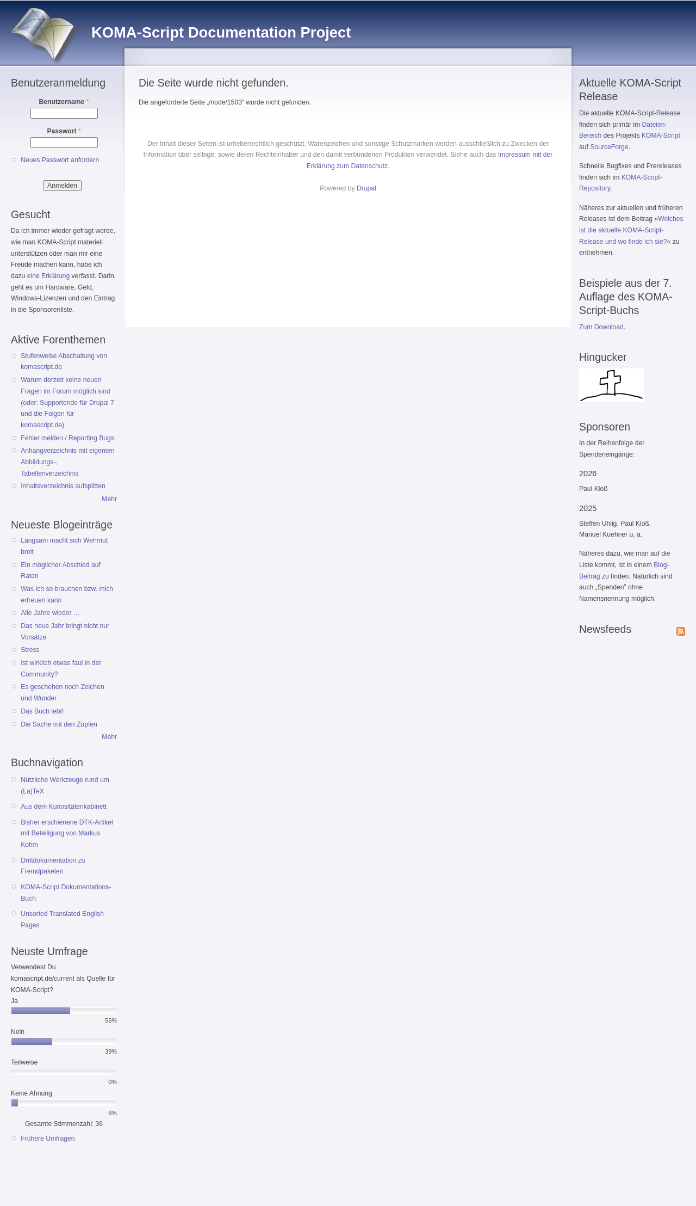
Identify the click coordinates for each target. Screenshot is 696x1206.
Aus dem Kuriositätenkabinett (64, 806)
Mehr (109, 499)
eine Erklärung (48, 276)
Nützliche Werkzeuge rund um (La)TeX (65, 785)
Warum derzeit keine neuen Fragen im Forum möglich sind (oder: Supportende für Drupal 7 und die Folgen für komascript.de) (67, 402)
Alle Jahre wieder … (50, 613)
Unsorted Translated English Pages (62, 919)
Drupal (366, 188)
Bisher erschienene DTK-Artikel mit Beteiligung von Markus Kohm (67, 833)
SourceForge (609, 147)
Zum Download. (602, 327)
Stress (30, 650)
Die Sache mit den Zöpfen (59, 724)
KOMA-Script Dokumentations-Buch (66, 892)
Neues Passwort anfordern (60, 160)
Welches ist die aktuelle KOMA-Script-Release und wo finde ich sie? (631, 230)
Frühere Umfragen (47, 1138)
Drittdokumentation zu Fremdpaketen (53, 866)
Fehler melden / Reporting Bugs (67, 438)
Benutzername (64, 102)
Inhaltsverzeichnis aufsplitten (63, 486)
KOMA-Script (661, 135)
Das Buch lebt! (42, 711)
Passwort (63, 131)
